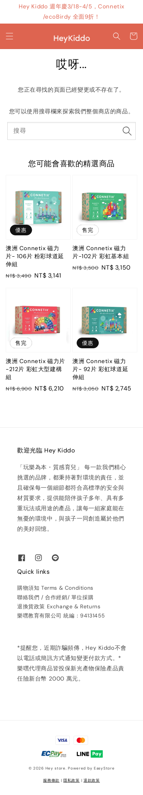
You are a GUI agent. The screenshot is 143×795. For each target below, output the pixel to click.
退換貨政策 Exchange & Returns (58, 606)
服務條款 (51, 780)
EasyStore (104, 768)
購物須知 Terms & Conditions (55, 587)
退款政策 (92, 780)
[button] (9, 36)
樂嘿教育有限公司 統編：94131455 (61, 615)
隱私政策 (71, 780)
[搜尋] (127, 130)
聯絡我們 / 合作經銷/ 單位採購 (55, 597)
